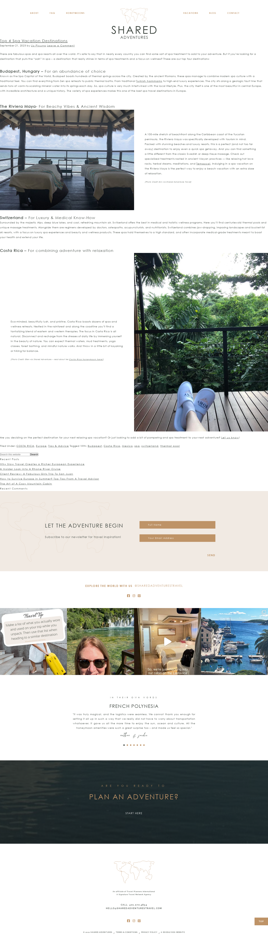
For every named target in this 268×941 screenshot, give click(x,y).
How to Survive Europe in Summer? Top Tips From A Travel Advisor (49, 478)
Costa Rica (112, 445)
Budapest (95, 445)
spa (137, 445)
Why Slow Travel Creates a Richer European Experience (42, 464)
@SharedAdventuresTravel (159, 585)
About (34, 13)
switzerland (150, 445)
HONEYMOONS (75, 13)
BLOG (212, 13)
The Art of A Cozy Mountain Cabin (26, 483)
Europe (41, 445)
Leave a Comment (61, 45)
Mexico (127, 445)
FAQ (52, 13)
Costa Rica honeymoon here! (86, 359)
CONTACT (233, 13)
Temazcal (203, 163)
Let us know (230, 437)
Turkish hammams (149, 80)
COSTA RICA (25, 445)
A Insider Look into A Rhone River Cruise (30, 468)
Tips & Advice (58, 445)
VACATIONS (190, 13)
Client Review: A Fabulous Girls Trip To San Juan (36, 473)
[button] (124, 745)
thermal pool (170, 445)
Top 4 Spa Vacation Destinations (34, 40)
